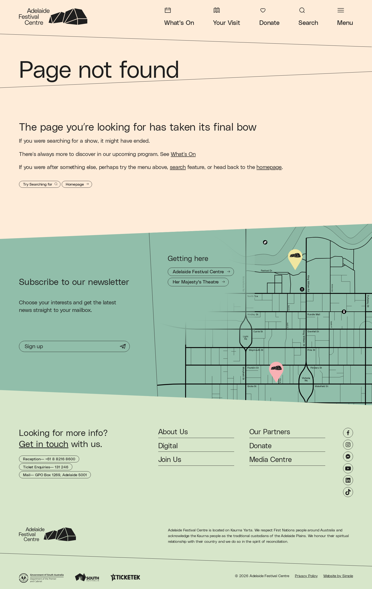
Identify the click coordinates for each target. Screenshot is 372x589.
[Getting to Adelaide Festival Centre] (201, 272)
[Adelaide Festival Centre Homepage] (53, 16)
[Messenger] (348, 456)
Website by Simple (338, 576)
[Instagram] (348, 445)
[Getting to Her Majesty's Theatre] (198, 282)
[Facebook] (348, 433)
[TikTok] (348, 492)
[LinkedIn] (348, 480)
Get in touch (43, 444)
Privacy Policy (306, 576)
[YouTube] (348, 468)
